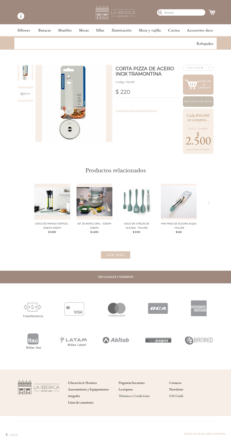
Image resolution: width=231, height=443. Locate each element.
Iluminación (122, 30)
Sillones (23, 30)
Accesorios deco (200, 30)
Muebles (65, 30)
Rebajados (205, 43)
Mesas (84, 30)
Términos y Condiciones (134, 396)
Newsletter (176, 389)
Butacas (44, 30)
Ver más (115, 255)
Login (13, 434)
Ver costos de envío (198, 102)
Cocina (174, 30)
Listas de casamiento (81, 402)
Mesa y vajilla (150, 30)
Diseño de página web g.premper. (205, 434)
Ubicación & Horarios (82, 382)
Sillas (100, 30)
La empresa (126, 389)
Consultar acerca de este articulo (136, 110)
